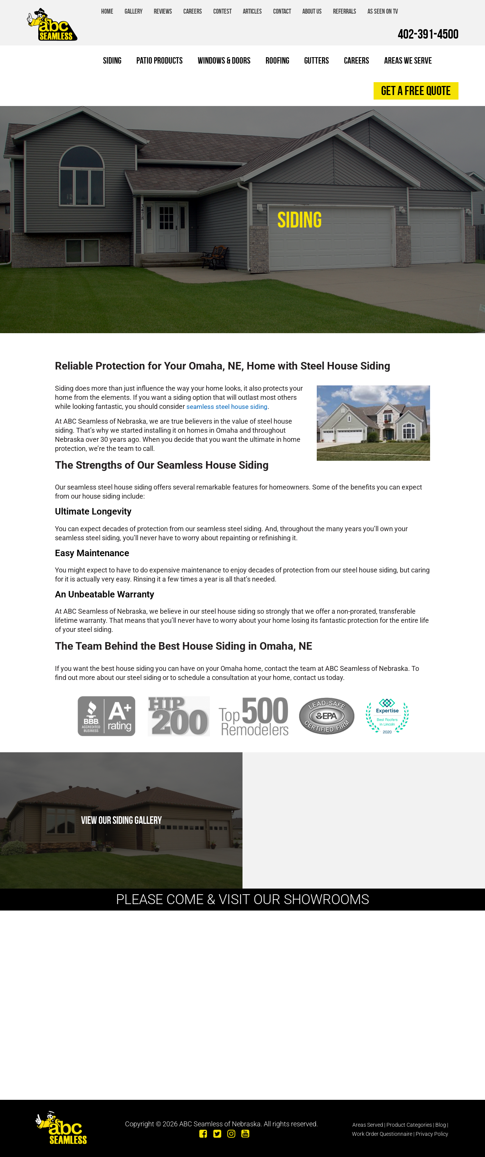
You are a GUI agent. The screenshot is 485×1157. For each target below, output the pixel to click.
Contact (282, 11)
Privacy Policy (432, 1131)
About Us (312, 11)
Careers (192, 11)
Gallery (133, 11)
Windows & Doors (224, 60)
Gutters (316, 60)
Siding (112, 60)
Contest (222, 11)
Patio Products (159, 60)
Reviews (163, 11)
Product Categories (409, 1122)
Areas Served (367, 1122)
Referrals (344, 11)
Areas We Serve (408, 60)
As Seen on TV (383, 11)
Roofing (277, 60)
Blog (440, 1122)
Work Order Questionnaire (382, 1131)
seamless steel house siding (228, 406)
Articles (252, 11)
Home (107, 11)
